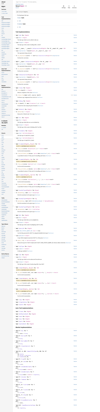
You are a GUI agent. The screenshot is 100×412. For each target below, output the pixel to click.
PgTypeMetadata (49, 201)
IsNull (21, 248)
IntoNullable (25, 372)
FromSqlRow (21, 356)
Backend (21, 354)
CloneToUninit (25, 346)
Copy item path (26, 6)
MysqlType (36, 192)
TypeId (33, 240)
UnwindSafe (22, 324)
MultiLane (21, 397)
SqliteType (36, 209)
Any (22, 330)
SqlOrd (21, 304)
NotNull (27, 248)
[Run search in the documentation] (46, 2)
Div (20, 117)
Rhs (20, 37)
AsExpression (36, 48)
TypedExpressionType (28, 405)
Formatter (33, 103)
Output (21, 42)
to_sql (20, 272)
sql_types (21, 4)
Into (24, 361)
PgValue (30, 164)
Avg (20, 138)
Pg (31, 159)
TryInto (25, 389)
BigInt (27, 35)
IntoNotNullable (26, 366)
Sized (26, 333)
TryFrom (25, 384)
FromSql (21, 144)
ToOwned (23, 379)
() (29, 192)
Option (36, 153)
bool (34, 230)
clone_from (21, 95)
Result (43, 103)
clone (19, 90)
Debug (21, 101)
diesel (17, 4)
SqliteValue (31, 179)
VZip (24, 395)
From (22, 359)
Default (21, 109)
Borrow (23, 336)
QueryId (21, 228)
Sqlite (32, 175)
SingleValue (23, 302)
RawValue (43, 153)
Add (20, 35)
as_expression (22, 55)
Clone (21, 88)
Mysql (32, 144)
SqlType (21, 246)
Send (20, 316)
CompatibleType (32, 351)
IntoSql (23, 377)
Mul (20, 215)
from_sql (20, 148)
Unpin (21, 321)
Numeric (31, 133)
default (20, 111)
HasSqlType (22, 190)
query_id (20, 240)
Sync (20, 319)
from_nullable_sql (23, 153)
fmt (19, 103)
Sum (20, 133)
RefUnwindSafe (23, 314)
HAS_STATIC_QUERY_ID (26, 230)
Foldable (22, 131)
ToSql (21, 268)
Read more (35, 92)
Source (17, 7)
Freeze (21, 311)
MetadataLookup (37, 201)
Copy (20, 299)
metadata (20, 192)
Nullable (25, 133)
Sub (20, 254)
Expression (22, 50)
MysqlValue (31, 148)
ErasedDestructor (26, 400)
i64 (64, 48)
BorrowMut (24, 341)
